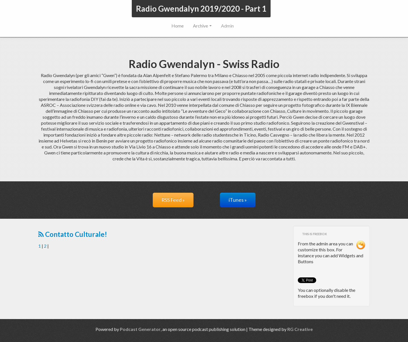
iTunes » (238, 200)
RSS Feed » (173, 200)
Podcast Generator (140, 329)
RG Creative (300, 329)
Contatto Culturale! (72, 234)
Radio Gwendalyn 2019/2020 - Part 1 (201, 8)
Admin (227, 25)
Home (177, 25)
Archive (202, 25)
